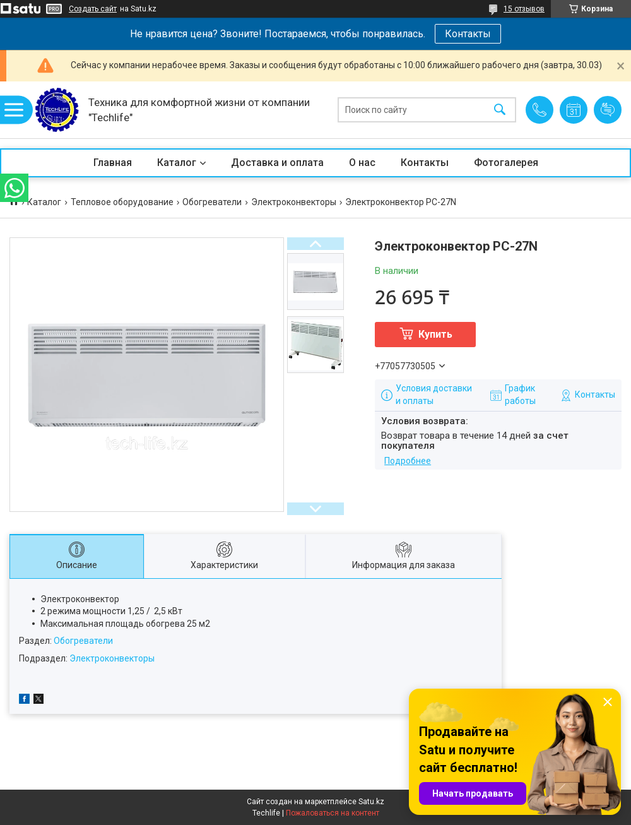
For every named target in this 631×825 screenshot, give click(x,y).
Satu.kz (371, 801)
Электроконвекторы (293, 202)
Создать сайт (93, 8)
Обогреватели (212, 202)
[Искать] (500, 110)
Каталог (176, 163)
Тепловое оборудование (122, 202)
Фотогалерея (506, 163)
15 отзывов (524, 8)
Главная (112, 163)
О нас (362, 163)
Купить (435, 334)
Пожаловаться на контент (332, 813)
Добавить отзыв (608, 110)
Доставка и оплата (277, 163)
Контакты (468, 34)
